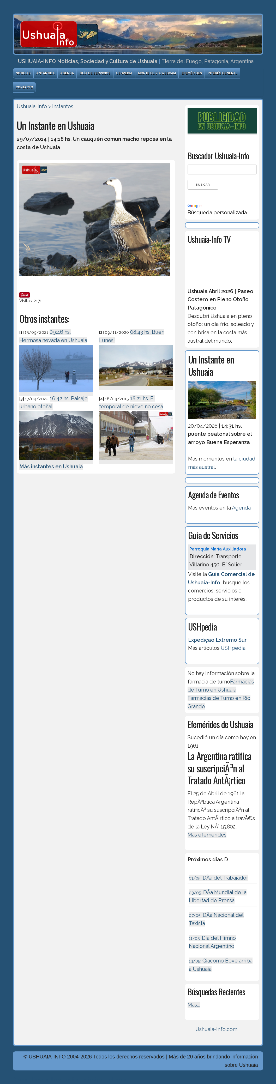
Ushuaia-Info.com (216, 1029)
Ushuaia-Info (32, 106)
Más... (194, 1005)
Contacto (24, 87)
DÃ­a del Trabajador (218, 878)
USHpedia (124, 73)
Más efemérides (207, 835)
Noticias (23, 73)
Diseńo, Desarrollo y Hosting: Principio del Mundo (72, 1079)
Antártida (45, 73)
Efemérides (192, 73)
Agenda (67, 73)
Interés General (222, 73)
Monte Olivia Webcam (157, 73)
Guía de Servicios (95, 73)
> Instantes (60, 106)
